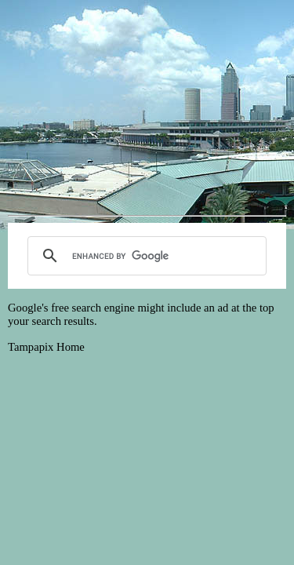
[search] (144, 255)
